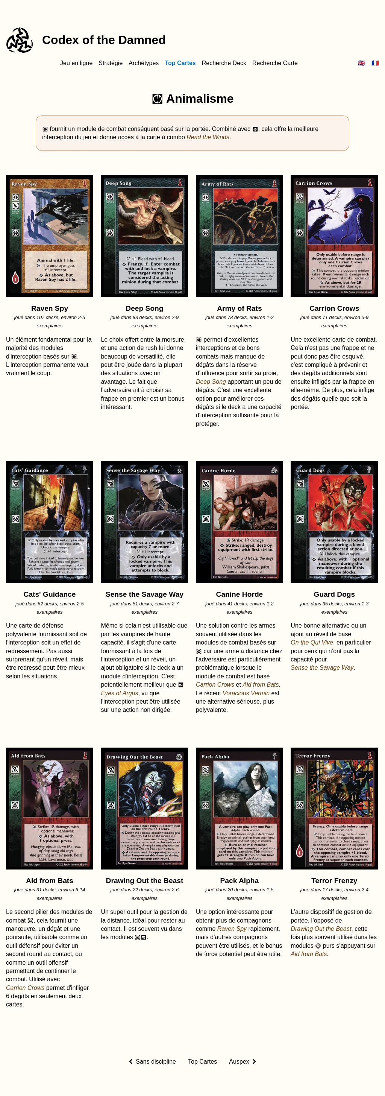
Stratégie (111, 63)
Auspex (239, 1061)
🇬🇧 (361, 63)
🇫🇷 (375, 63)
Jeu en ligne (76, 63)
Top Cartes (180, 63)
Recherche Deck (224, 63)
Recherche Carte (275, 63)
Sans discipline (156, 1061)
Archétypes (144, 63)
